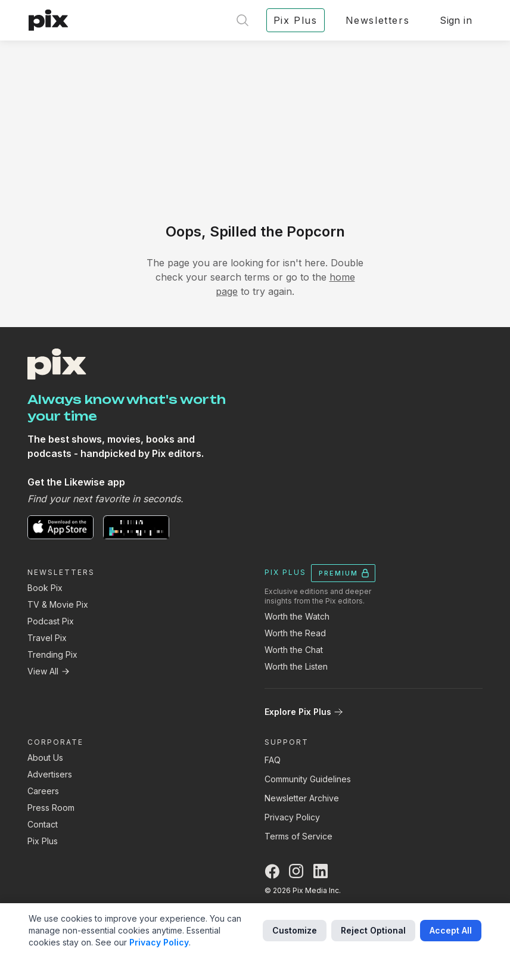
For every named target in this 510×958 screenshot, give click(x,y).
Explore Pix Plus (304, 712)
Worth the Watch (297, 616)
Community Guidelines (308, 779)
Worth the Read (295, 633)
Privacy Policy (292, 817)
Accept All (451, 930)
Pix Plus (42, 841)
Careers (43, 791)
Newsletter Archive (302, 798)
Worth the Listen (296, 666)
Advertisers (49, 774)
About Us (45, 757)
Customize (294, 930)
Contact (42, 824)
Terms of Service (298, 836)
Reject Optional (373, 930)
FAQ (273, 760)
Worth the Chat (294, 650)
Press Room (50, 808)
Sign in (456, 20)
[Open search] (242, 20)
